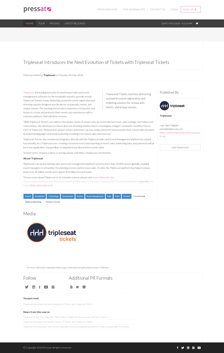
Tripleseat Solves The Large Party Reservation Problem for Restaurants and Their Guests (65, 317)
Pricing (54, 23)
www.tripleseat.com (103, 177)
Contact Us (157, 9)
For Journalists (134, 9)
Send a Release (108, 9)
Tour (41, 23)
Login (174, 9)
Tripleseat (28, 92)
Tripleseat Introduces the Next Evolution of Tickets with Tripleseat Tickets (58, 322)
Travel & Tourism (52, 202)
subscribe (144, 181)
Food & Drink (139, 196)
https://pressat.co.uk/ (41, 185)
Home (30, 23)
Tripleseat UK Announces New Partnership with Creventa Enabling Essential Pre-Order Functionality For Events (76, 326)
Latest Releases (74, 23)
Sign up (189, 9)
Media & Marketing (33, 202)
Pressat (47, 347)
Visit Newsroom (180, 147)
